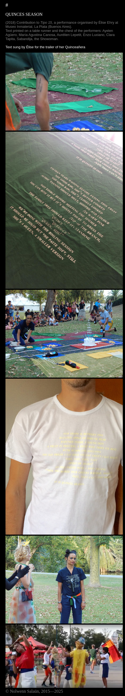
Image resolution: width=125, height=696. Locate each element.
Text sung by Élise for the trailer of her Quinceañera (45, 47)
